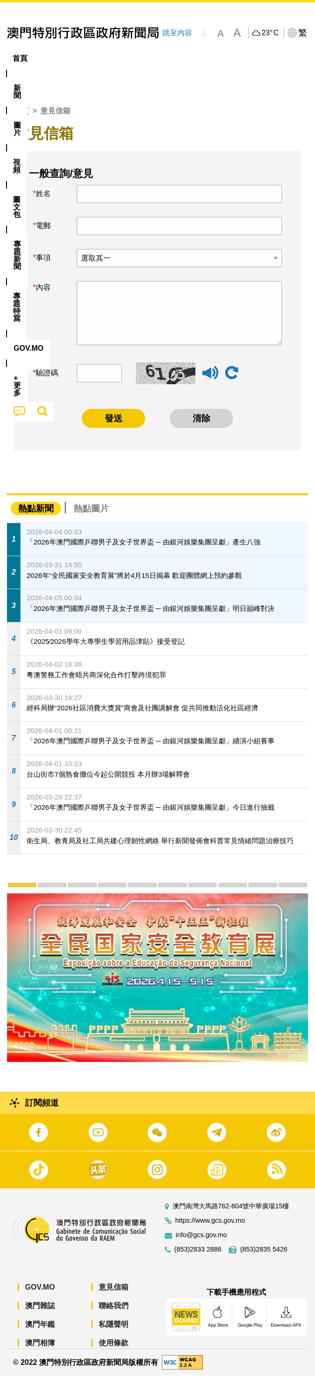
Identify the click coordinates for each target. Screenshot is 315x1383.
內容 (43, 295)
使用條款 (113, 1350)
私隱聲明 (113, 1332)
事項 (43, 265)
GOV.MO (40, 1294)
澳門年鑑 (40, 1332)
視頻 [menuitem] (116, 58)
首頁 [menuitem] (20, 58)
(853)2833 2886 (198, 1256)
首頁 (21, 118)
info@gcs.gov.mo (201, 1242)
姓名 (43, 201)
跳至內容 (177, 33)
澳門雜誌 (40, 1313)
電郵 (43, 233)
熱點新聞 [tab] (36, 515)
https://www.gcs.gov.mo (210, 1228)
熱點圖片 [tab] (91, 515)
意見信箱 (113, 1294)
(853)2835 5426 (264, 1256)
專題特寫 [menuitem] (241, 58)
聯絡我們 (113, 1313)
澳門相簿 (40, 1350)
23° (270, 33)
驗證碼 (47, 380)
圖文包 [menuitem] (152, 58)
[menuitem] (50, 58)
